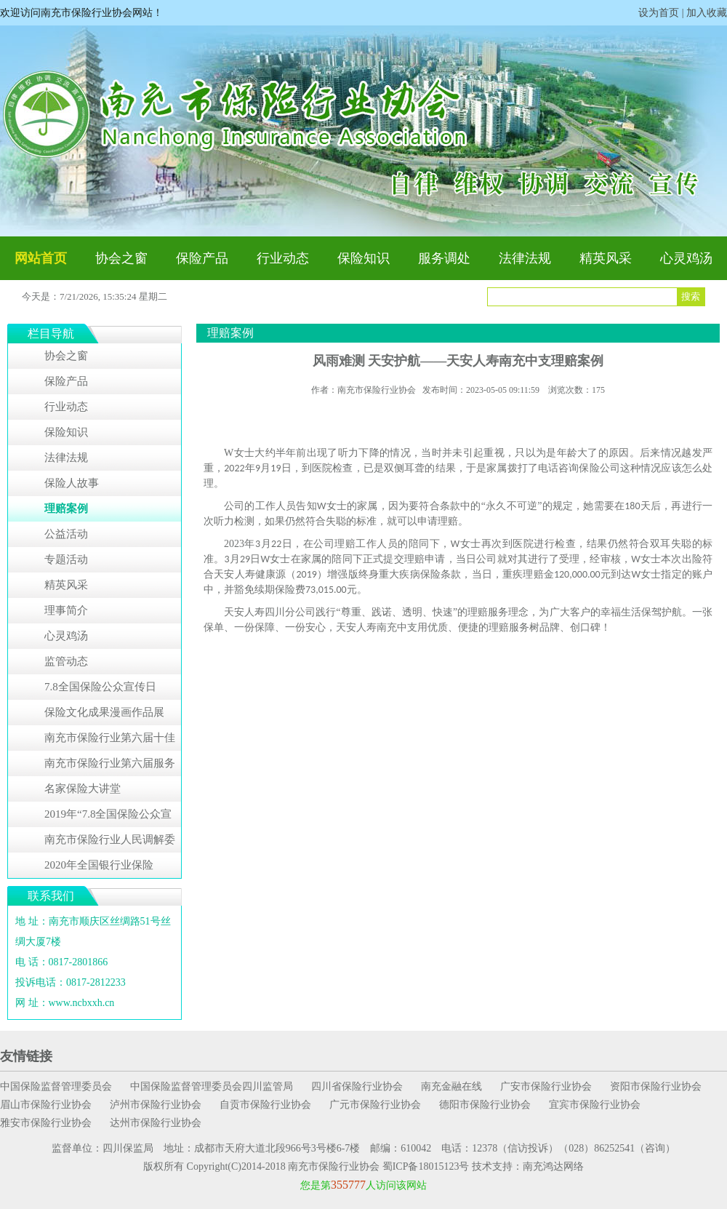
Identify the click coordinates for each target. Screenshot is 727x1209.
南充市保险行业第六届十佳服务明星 (109, 741)
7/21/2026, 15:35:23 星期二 (113, 296)
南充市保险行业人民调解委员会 (109, 843)
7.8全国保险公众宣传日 (100, 687)
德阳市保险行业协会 (485, 1104)
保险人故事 (71, 483)
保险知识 (363, 258)
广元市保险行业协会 (375, 1104)
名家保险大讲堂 (82, 788)
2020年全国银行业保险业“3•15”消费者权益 (98, 868)
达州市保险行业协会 (155, 1122)
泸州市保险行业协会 (155, 1104)
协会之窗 (121, 258)
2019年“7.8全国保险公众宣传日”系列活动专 (108, 817)
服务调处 (444, 258)
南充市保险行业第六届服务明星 (109, 766)
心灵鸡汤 (686, 258)
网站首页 (41, 258)
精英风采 (605, 258)
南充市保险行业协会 (333, 1166)
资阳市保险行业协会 (656, 1086)
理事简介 (66, 610)
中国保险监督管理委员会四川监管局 (211, 1086)
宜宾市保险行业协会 (594, 1104)
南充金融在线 (451, 1086)
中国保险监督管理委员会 (56, 1086)
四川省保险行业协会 (357, 1086)
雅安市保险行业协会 (46, 1122)
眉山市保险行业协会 (46, 1104)
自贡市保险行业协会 (265, 1104)
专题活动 (66, 559)
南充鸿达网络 (553, 1166)
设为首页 (658, 12)
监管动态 (66, 661)
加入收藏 (706, 12)
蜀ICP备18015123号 (426, 1166)
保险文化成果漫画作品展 (104, 712)
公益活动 (66, 534)
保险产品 (202, 258)
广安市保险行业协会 (546, 1086)
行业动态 (283, 258)
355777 (348, 1184)
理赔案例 (66, 508)
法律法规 (525, 258)
